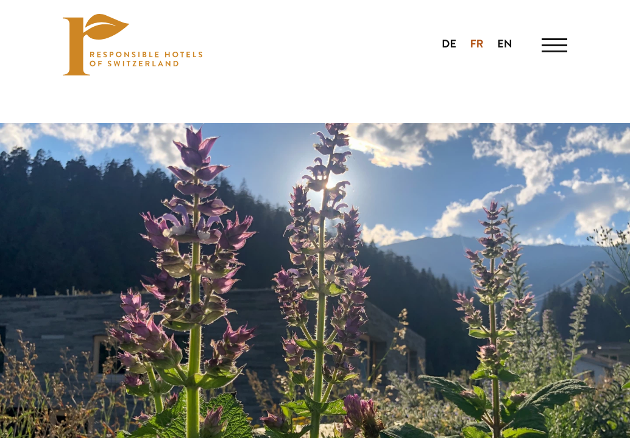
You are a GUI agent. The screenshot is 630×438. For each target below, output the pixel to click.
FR (476, 44)
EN (504, 44)
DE (449, 44)
